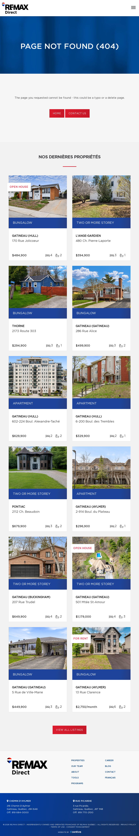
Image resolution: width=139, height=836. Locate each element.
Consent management (78, 827)
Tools (75, 778)
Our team (77, 766)
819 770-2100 (85, 812)
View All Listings (69, 730)
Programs (77, 783)
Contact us (77, 113)
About (75, 772)
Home (57, 113)
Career (109, 760)
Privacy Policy (128, 825)
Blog (108, 766)
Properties (78, 760)
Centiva (75, 832)
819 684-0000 (20, 812)
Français (110, 778)
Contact (110, 772)
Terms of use (58, 827)
